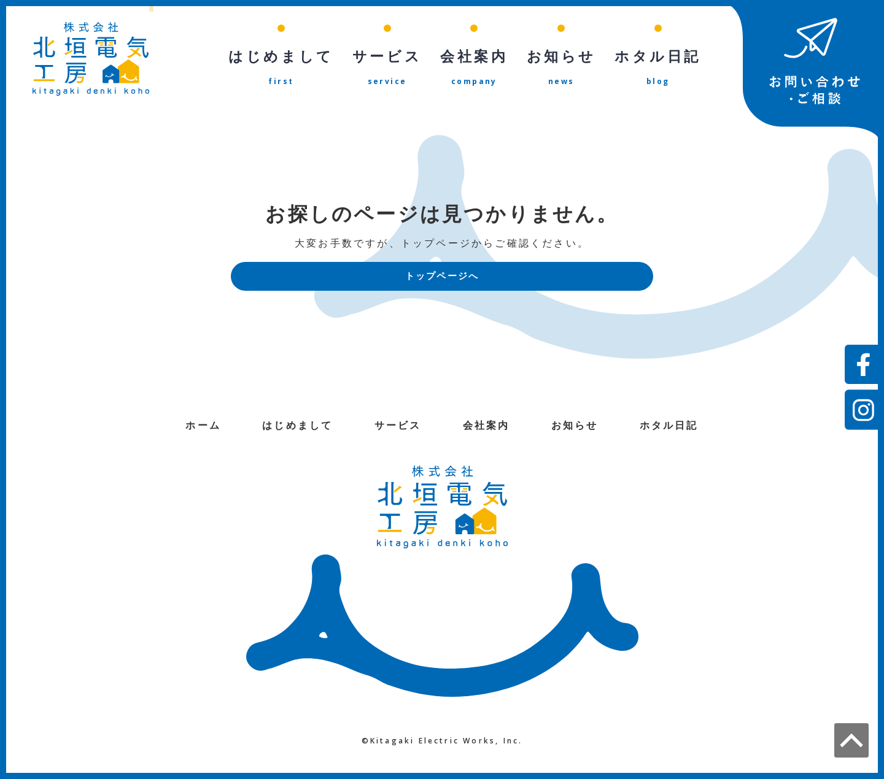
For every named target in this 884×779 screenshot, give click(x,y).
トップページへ (442, 276)
